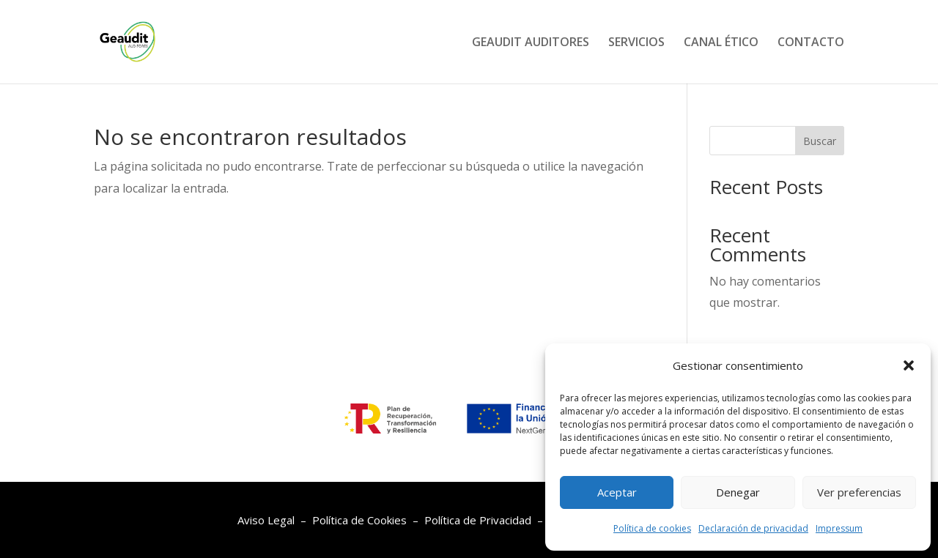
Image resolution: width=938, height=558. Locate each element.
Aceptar (617, 492)
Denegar (738, 492)
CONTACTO (811, 43)
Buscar (819, 141)
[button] (908, 365)
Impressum (839, 528)
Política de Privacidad (477, 520)
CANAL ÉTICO (721, 43)
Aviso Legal (266, 520)
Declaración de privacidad (753, 528)
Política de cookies (652, 528)
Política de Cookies (359, 520)
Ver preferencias (859, 492)
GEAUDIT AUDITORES (530, 43)
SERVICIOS (636, 43)
